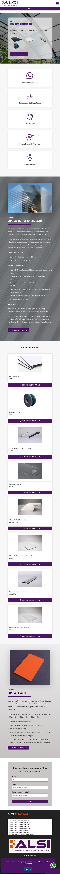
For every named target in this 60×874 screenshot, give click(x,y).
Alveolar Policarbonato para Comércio (19, 828)
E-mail (14, 784)
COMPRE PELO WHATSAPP (30, 385)
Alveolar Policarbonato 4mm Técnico (19, 824)
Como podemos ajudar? (21, 792)
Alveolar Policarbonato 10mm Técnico (19, 822)
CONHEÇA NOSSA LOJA (18, 330)
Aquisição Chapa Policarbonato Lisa (19, 832)
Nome (14, 776)
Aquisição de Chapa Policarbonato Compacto (21, 834)
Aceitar (28, 869)
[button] (57, 3)
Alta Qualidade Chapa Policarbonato (19, 820)
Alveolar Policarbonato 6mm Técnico (19, 826)
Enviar (30, 801)
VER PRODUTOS (19, 54)
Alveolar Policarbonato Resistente (18, 830)
